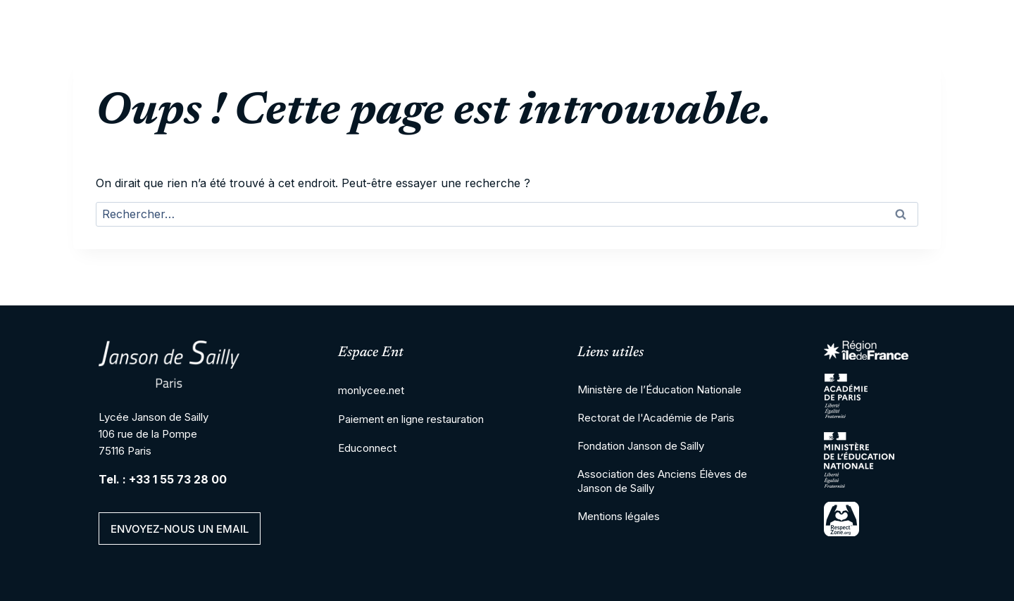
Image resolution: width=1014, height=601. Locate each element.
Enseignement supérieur (650, 84)
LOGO (142, 84)
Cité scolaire (277, 84)
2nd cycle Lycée (492, 84)
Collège (380, 84)
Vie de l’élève (802, 84)
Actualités (907, 84)
